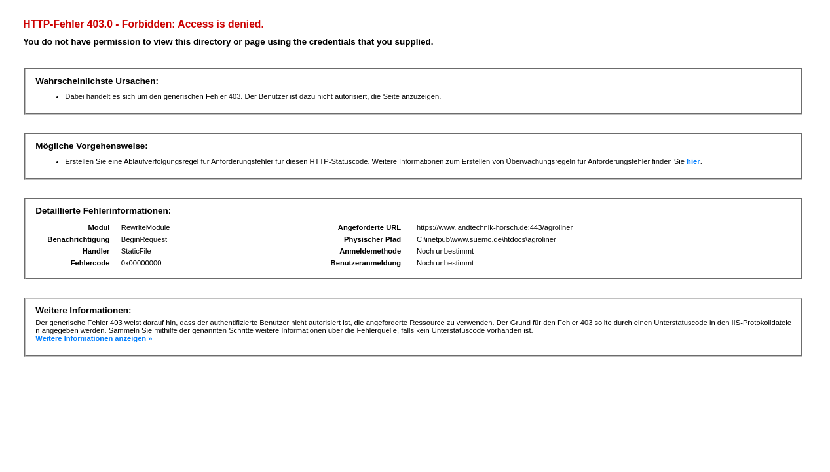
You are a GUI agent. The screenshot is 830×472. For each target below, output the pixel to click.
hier (693, 161)
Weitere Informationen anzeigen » (93, 338)
